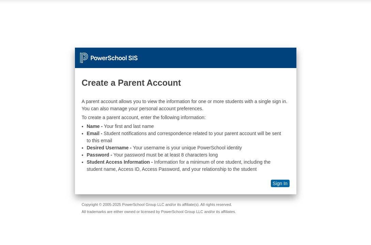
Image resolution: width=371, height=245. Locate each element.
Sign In (280, 183)
